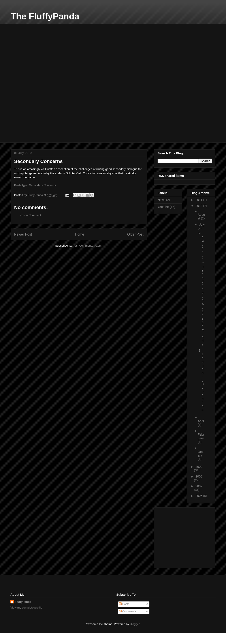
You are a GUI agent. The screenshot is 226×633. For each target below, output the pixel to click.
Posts (124, 604)
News (161, 200)
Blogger (134, 624)
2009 (199, 466)
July (202, 224)
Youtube (163, 207)
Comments (127, 611)
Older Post (135, 234)
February (201, 436)
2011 (199, 200)
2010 (199, 206)
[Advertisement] (44, 51)
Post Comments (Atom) (87, 245)
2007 (199, 486)
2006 (199, 496)
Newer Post (23, 234)
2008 (199, 476)
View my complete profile (26, 607)
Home (79, 234)
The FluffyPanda (45, 16)
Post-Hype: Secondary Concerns (35, 185)
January (201, 453)
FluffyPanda (23, 601)
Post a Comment (30, 215)
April (201, 421)
